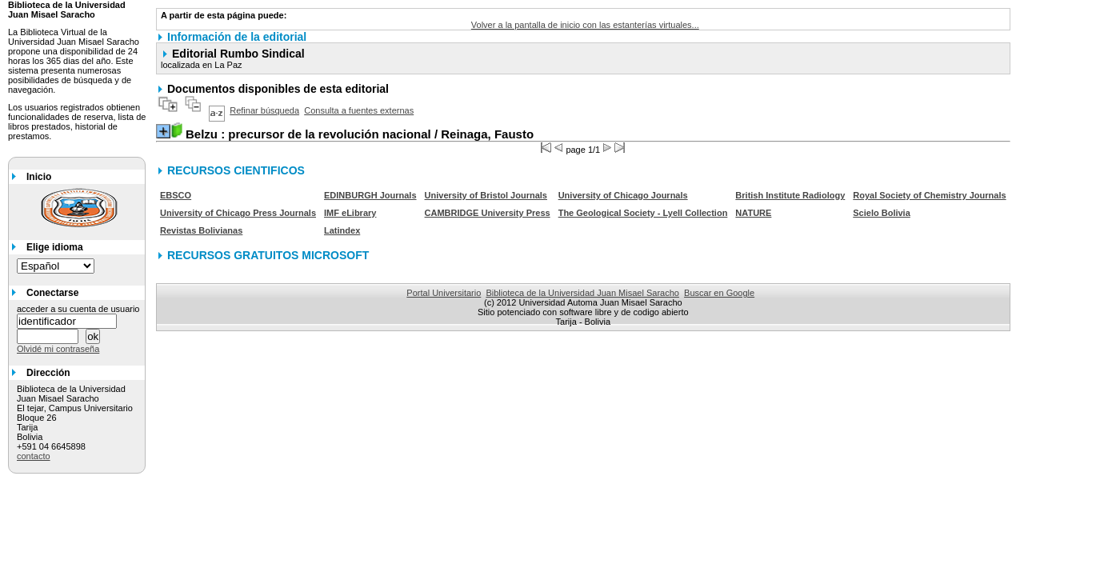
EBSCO (175, 195)
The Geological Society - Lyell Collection (643, 213)
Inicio (38, 176)
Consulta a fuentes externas (359, 110)
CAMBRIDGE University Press (487, 213)
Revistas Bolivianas (201, 230)
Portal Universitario (443, 293)
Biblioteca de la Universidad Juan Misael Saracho (582, 293)
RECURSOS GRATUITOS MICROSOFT (268, 255)
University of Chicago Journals (623, 195)
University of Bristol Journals (486, 195)
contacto (33, 456)
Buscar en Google (719, 293)
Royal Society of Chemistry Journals (929, 195)
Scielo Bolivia (881, 213)
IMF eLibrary (350, 213)
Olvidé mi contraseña (58, 349)
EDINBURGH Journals (370, 195)
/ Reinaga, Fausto (360, 134)
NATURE (753, 213)
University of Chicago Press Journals (238, 213)
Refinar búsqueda (264, 110)
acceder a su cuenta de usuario (78, 309)
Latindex (342, 230)
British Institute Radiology (790, 195)
